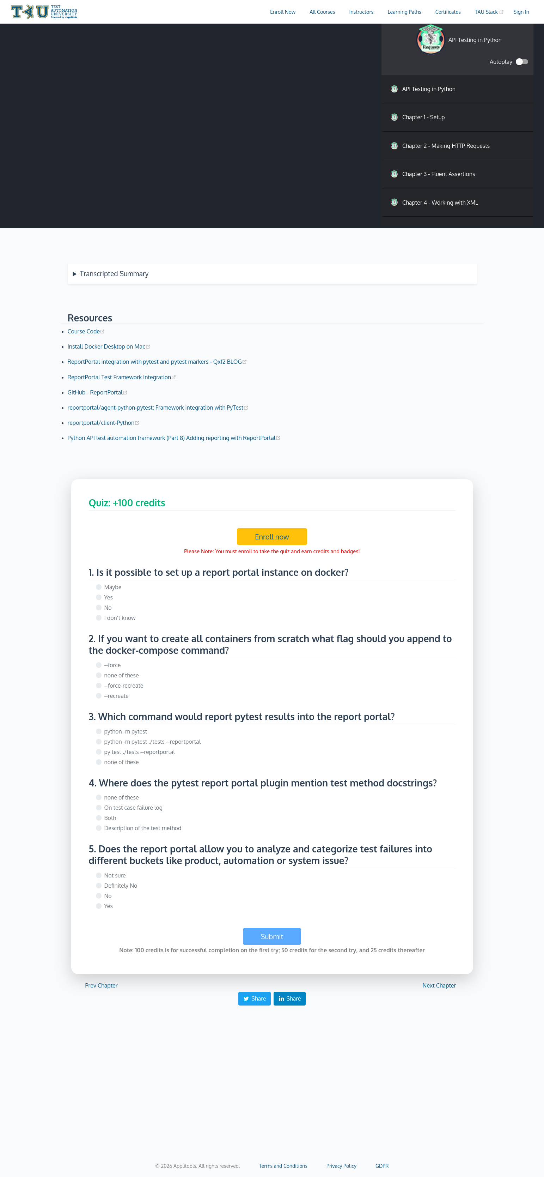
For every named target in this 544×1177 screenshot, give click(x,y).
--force (112, 665)
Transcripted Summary (114, 273)
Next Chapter (439, 985)
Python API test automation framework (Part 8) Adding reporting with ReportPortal (174, 437)
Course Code (86, 331)
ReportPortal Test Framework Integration (122, 377)
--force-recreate (123, 685)
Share (254, 998)
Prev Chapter (101, 985)
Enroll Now (282, 11)
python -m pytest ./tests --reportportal (152, 741)
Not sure (115, 875)
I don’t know (120, 617)
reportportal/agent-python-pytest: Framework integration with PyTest (158, 407)
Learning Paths (404, 11)
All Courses (322, 11)
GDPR (382, 1166)
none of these (121, 675)
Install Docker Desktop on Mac (109, 346)
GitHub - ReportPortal (98, 392)
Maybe (113, 587)
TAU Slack (490, 11)
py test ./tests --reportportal (139, 751)
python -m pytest (125, 731)
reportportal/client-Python (104, 422)
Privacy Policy (341, 1166)
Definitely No (120, 885)
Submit (272, 936)
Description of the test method (143, 828)
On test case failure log (133, 807)
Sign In (521, 11)
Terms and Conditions (283, 1166)
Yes (108, 597)
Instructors (361, 11)
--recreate (116, 695)
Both (110, 817)
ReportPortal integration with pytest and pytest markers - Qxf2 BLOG (157, 361)
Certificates (448, 11)
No (108, 607)
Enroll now (272, 536)
